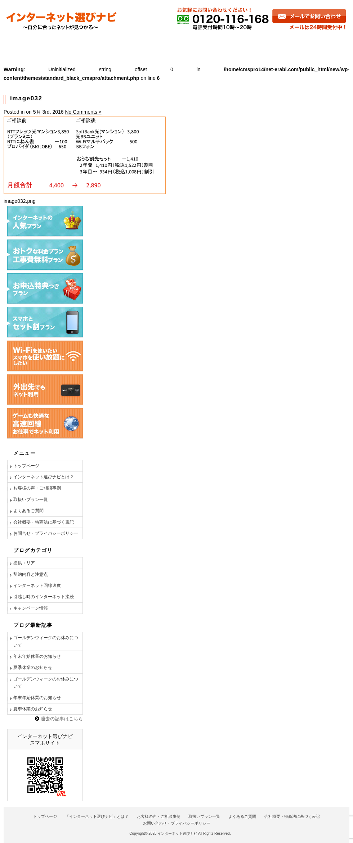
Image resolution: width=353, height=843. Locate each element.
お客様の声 (117, 44)
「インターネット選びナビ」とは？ (97, 816)
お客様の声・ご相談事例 (37, 488)
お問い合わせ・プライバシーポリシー (176, 823)
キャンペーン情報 (30, 608)
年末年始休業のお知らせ (37, 656)
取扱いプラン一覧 (30, 499)
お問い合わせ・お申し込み (310, 44)
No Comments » (83, 112)
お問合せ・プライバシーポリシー (45, 533)
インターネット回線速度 (37, 585)
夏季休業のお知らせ (32, 667)
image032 (26, 98)
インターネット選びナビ (177, 833)
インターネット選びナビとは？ (43, 476)
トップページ (26, 465)
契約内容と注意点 (30, 574)
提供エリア (24, 562)
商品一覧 (177, 44)
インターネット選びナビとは (47, 44)
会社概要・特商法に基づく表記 (43, 522)
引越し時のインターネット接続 (43, 596)
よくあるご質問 (241, 44)
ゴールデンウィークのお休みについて (45, 641)
